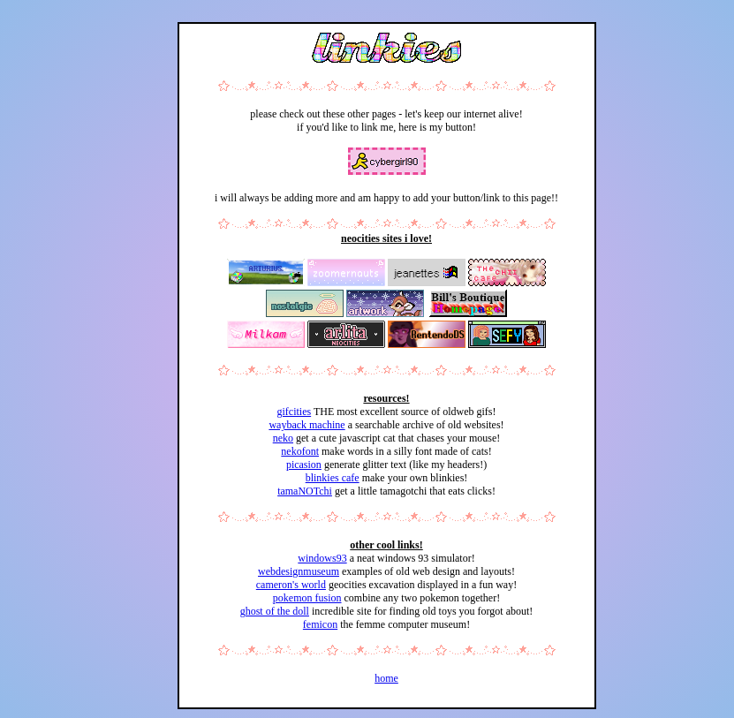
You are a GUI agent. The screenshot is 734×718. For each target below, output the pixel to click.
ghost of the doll (274, 611)
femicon (320, 624)
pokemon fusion (307, 598)
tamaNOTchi (304, 491)
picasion (304, 464)
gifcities (293, 411)
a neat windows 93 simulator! (411, 558)
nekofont (300, 451)
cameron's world (291, 584)
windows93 (322, 558)
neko (283, 438)
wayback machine (306, 425)
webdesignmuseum (298, 571)
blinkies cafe (332, 478)
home (386, 678)
